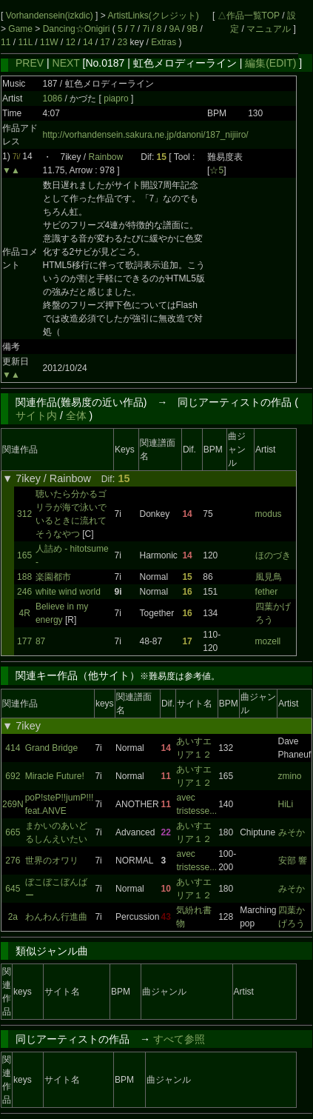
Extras (163, 42)
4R (24, 613)
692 (12, 776)
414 (12, 748)
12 (70, 42)
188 (24, 577)
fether (266, 592)
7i (146, 29)
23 (122, 42)
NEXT (66, 63)
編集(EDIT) (270, 63)
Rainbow (106, 157)
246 (24, 592)
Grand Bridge (51, 748)
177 (24, 641)
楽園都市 (53, 577)
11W (49, 42)
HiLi (286, 804)
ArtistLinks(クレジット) (152, 15)
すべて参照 (179, 1039)
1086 (53, 98)
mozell (268, 641)
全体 (76, 415)
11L (25, 42)
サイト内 (36, 415)
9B (192, 29)
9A (174, 29)
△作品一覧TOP (249, 15)
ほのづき (273, 555)
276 (12, 860)
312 (24, 514)
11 (5, 42)
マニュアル (268, 29)
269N (13, 804)
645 (12, 888)
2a (13, 917)
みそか (291, 832)
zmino (290, 776)
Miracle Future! (54, 776)
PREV (30, 63)
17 (105, 42)
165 (24, 555)
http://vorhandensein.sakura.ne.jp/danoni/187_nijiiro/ (146, 135)
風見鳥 (268, 577)
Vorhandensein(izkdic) (50, 15)
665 (12, 832)
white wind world (68, 592)
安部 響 (292, 860)
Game (21, 29)
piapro (117, 98)
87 (40, 641)
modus (268, 514)
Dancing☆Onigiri (77, 29)
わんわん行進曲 (56, 917)
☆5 (216, 170)
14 (87, 42)
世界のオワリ (51, 860)
